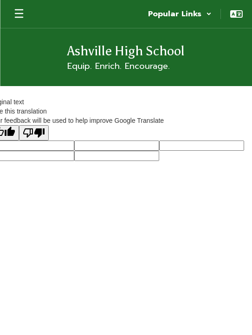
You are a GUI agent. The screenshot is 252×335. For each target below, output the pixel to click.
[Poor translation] (34, 133)
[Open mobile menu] (19, 14)
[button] (180, 14)
